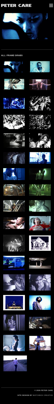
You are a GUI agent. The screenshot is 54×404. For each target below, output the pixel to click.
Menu (51, 5)
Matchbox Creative (43, 395)
